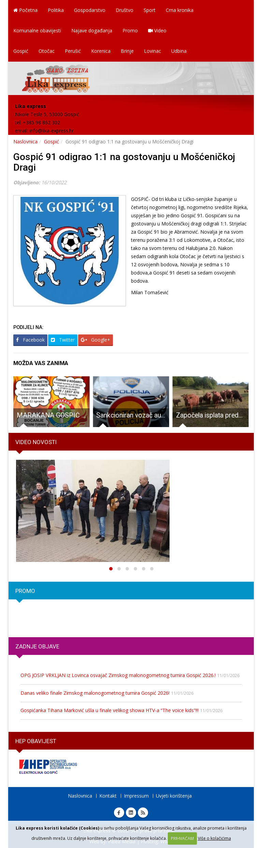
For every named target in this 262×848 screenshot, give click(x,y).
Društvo (124, 10)
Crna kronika (179, 10)
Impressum (136, 795)
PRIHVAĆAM (182, 838)
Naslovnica (25, 141)
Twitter (63, 339)
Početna (25, 10)
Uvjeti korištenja (174, 795)
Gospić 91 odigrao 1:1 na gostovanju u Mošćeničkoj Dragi (124, 162)
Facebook (30, 339)
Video (157, 30)
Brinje (127, 51)
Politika (56, 10)
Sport (150, 10)
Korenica (101, 51)
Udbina (179, 51)
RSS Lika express (143, 812)
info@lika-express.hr (51, 130)
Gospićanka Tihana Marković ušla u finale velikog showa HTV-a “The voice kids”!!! (109, 710)
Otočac (47, 51)
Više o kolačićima (214, 838)
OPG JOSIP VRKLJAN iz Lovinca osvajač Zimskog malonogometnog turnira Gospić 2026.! (118, 675)
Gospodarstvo (89, 10)
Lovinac (152, 51)
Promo (130, 30)
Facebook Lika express (119, 812)
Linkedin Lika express (131, 812)
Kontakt (108, 795)
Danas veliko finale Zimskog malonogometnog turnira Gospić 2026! (95, 693)
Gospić (20, 51)
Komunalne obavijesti (37, 30)
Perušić (73, 51)
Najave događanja (91, 30)
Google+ (95, 339)
